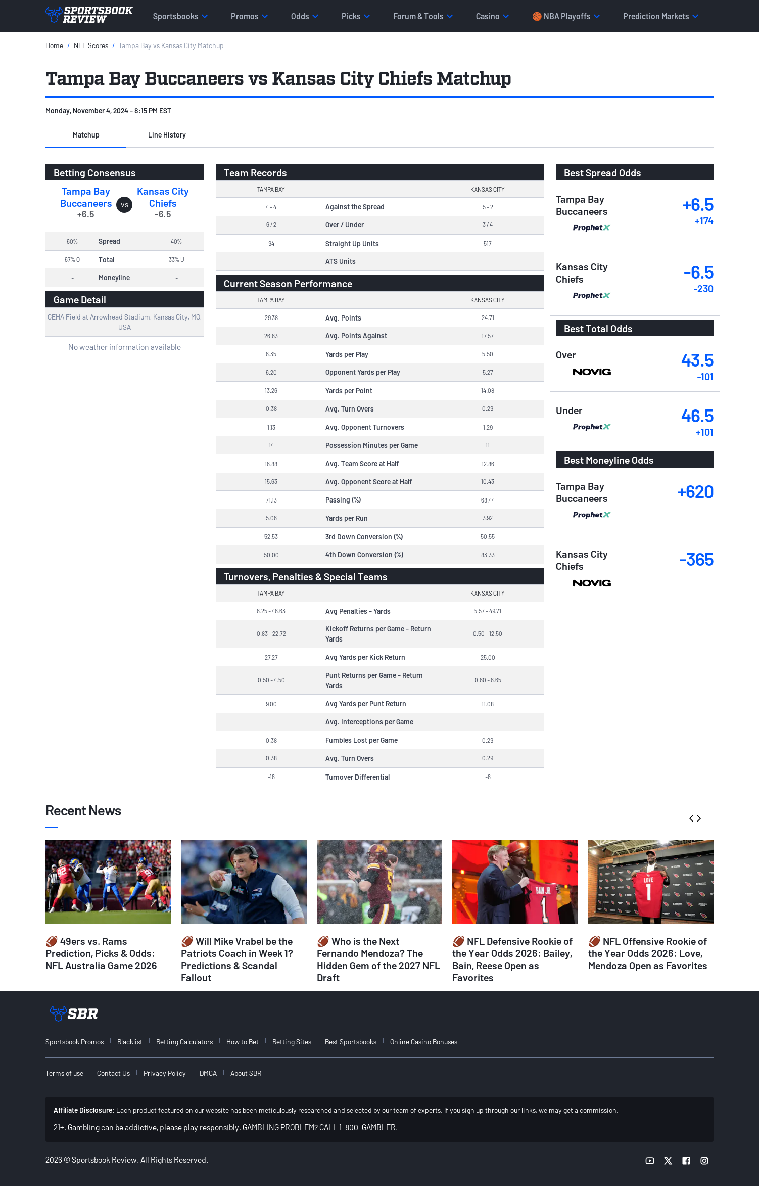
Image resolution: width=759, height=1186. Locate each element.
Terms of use (64, 1073)
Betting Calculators (184, 1041)
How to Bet (242, 1041)
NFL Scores (91, 45)
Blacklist (130, 1041)
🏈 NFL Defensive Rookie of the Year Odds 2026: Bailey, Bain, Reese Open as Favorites (512, 959)
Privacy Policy (165, 1073)
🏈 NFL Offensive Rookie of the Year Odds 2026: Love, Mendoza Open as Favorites (647, 953)
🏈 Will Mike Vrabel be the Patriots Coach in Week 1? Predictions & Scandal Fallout (237, 959)
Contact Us (113, 1073)
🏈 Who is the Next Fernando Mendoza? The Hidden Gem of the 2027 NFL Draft (378, 959)
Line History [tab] (167, 134)
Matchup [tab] (86, 134)
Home (54, 45)
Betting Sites (291, 1041)
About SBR (245, 1073)
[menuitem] (80, 1041)
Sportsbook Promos (74, 1041)
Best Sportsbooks (350, 1041)
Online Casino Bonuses (423, 1041)
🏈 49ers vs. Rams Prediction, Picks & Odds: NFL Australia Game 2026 (101, 953)
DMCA (208, 1073)
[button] (85, 135)
